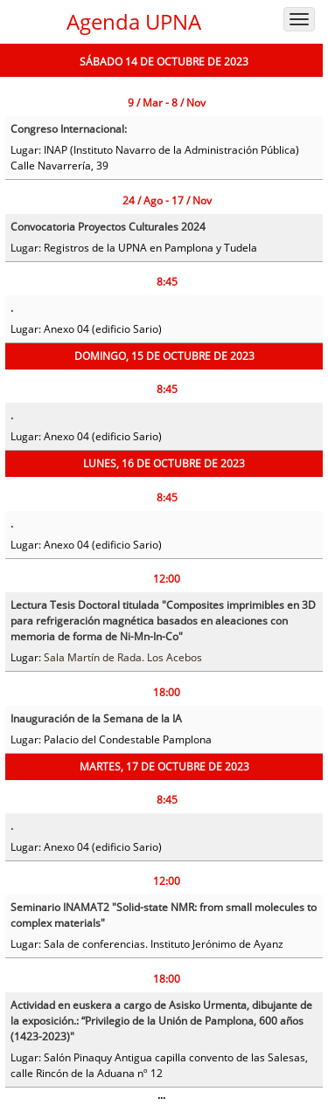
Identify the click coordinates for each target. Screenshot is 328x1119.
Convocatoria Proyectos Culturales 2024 (108, 226)
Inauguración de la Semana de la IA (96, 718)
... (161, 1095)
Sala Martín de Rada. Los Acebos (123, 657)
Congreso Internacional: (68, 128)
